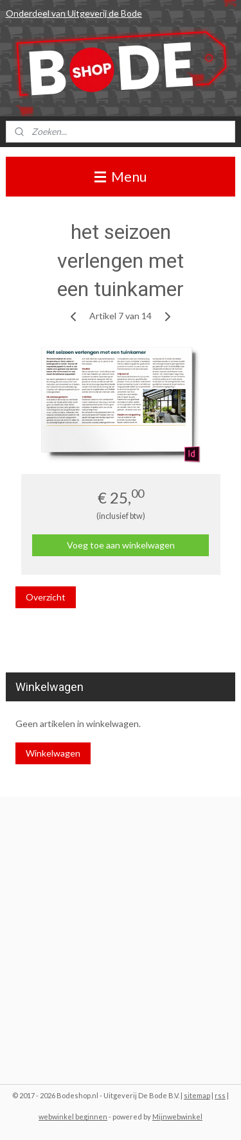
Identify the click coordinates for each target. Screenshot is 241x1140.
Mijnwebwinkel (177, 1116)
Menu (120, 176)
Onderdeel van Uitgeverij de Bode (74, 13)
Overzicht (46, 597)
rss (220, 1095)
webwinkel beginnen (73, 1116)
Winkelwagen (53, 753)
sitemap (197, 1095)
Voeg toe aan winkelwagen (121, 544)
